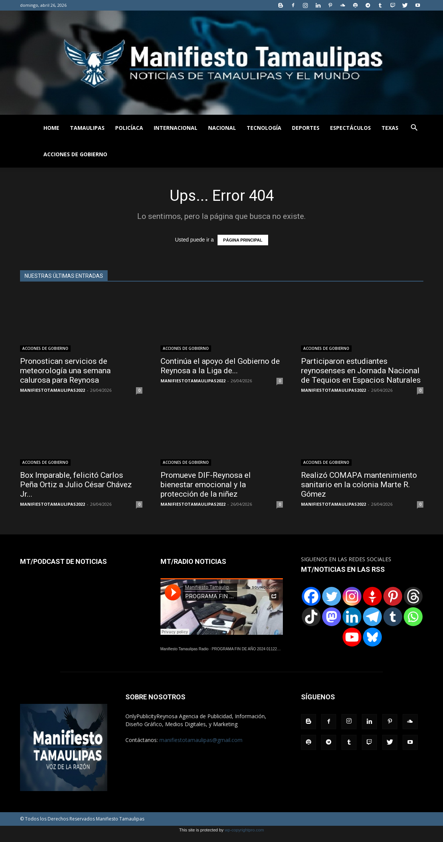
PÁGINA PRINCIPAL (242, 240)
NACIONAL (222, 127)
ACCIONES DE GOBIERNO (75, 154)
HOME (51, 127)
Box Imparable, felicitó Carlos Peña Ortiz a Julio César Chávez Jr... (76, 485)
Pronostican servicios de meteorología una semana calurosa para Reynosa (65, 371)
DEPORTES (306, 127)
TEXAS (389, 127)
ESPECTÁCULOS (350, 127)
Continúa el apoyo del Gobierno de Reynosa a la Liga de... (220, 366)
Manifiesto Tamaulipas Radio (185, 649)
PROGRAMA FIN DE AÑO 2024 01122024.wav (251, 649)
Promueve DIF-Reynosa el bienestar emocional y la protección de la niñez (206, 485)
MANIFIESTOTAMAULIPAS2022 (52, 390)
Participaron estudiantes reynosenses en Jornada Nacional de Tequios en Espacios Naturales (361, 371)
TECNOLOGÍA (264, 127)
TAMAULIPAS (87, 127)
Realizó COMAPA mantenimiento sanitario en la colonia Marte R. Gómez (359, 485)
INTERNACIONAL (176, 127)
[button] (414, 128)
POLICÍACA (129, 127)
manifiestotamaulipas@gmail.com (200, 739)
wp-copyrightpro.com (244, 830)
